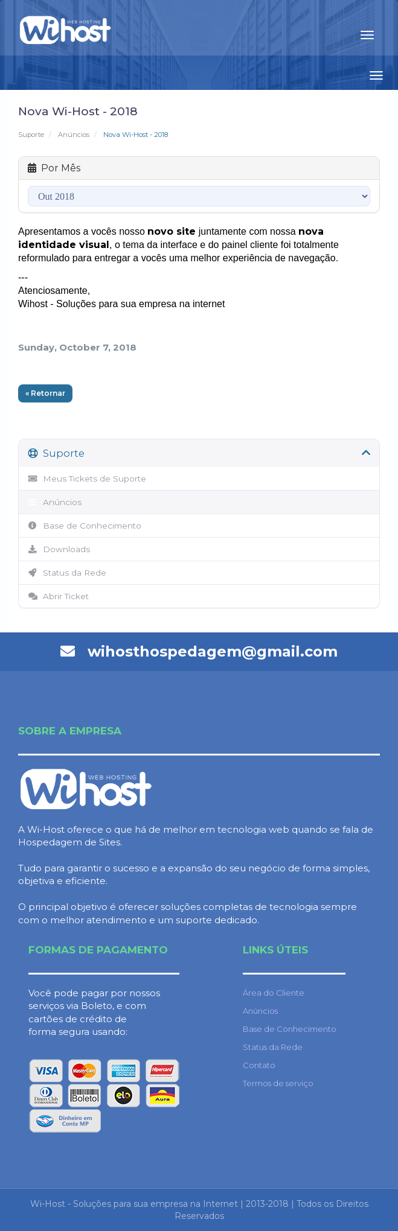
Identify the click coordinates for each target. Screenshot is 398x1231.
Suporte (31, 134)
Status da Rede (67, 572)
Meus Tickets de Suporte (87, 478)
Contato (259, 1065)
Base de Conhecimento (84, 525)
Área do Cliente (273, 992)
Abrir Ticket (58, 596)
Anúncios (73, 134)
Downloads (59, 549)
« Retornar (45, 393)
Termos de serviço (278, 1083)
